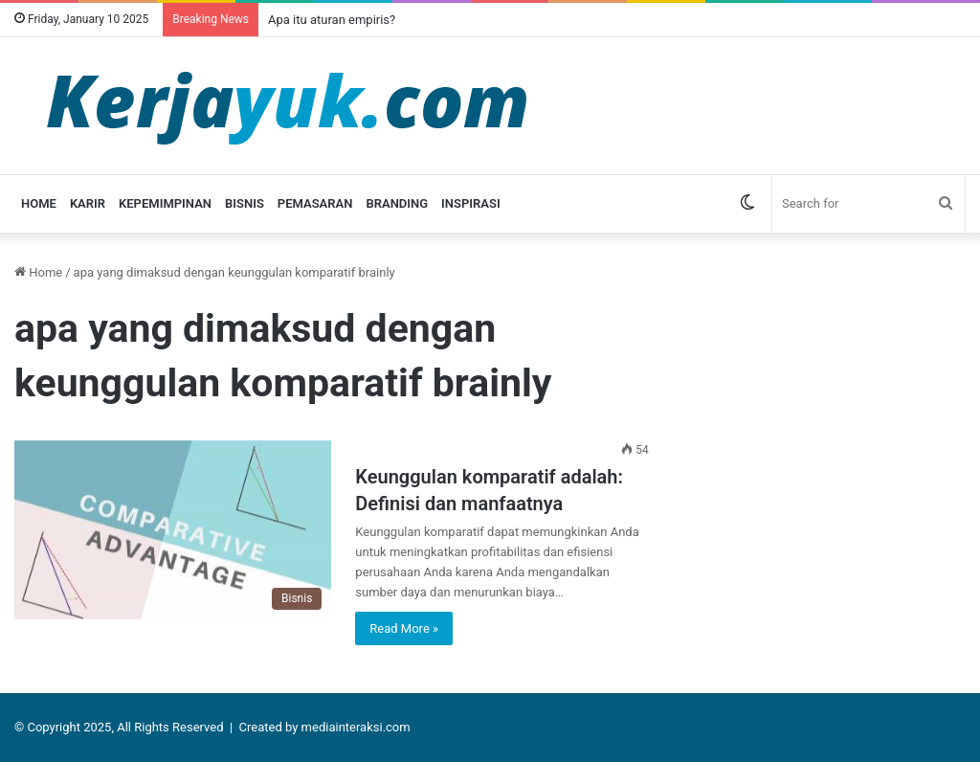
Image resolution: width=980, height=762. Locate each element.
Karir (87, 203)
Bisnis (244, 203)
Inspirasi (471, 203)
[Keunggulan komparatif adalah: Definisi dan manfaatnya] (172, 529)
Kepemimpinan (165, 203)
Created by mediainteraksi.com (325, 727)
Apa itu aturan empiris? (331, 19)
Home (38, 203)
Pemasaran (315, 203)
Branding (397, 203)
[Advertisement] (829, 382)
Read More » (403, 628)
